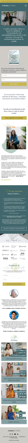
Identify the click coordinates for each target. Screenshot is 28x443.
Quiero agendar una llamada (14, 118)
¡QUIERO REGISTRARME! (14, 284)
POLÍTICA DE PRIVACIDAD (10, 436)
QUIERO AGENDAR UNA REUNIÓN (14, 228)
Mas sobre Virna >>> (6, 179)
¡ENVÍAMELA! (14, 84)
